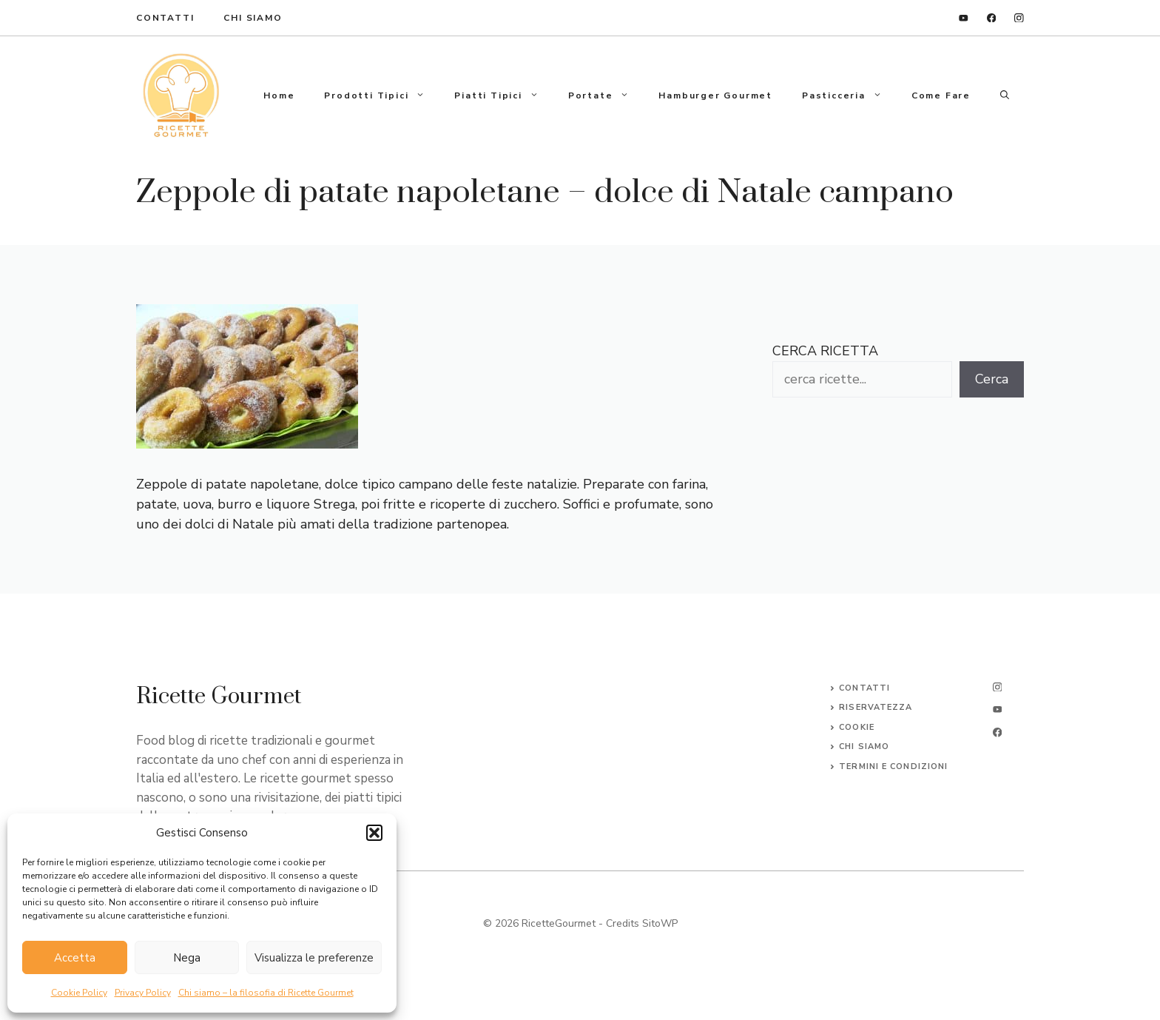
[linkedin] (963, 18)
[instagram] (1019, 18)
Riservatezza (875, 707)
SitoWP (660, 923)
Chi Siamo (252, 18)
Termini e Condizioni (893, 766)
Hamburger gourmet (715, 95)
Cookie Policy (79, 993)
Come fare (941, 95)
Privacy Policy (143, 993)
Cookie (856, 727)
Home (278, 95)
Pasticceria (849, 95)
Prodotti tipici (381, 95)
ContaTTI (165, 18)
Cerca (991, 379)
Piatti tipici (503, 95)
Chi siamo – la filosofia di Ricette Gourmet (266, 993)
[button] (374, 832)
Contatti (864, 688)
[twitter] (997, 709)
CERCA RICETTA (825, 351)
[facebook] (992, 18)
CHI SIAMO (864, 746)
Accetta (74, 957)
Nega (186, 957)
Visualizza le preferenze (314, 957)
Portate (606, 95)
